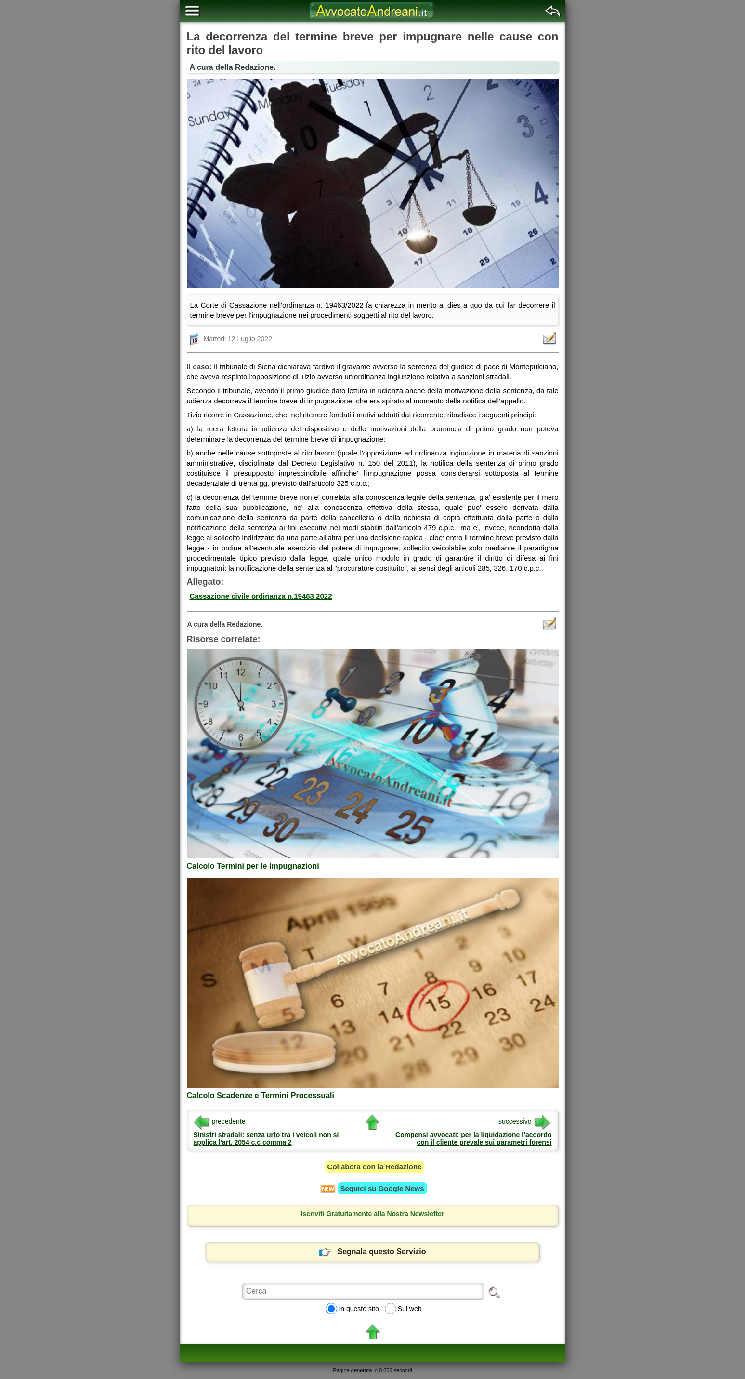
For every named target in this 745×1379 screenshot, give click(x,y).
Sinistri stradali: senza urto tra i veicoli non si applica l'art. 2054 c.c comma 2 (266, 1138)
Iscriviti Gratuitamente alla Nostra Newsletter (372, 1214)
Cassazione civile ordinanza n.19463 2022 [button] (261, 596)
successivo (523, 1121)
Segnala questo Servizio (372, 1251)
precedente (220, 1121)
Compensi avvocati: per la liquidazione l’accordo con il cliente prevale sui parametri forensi (473, 1138)
